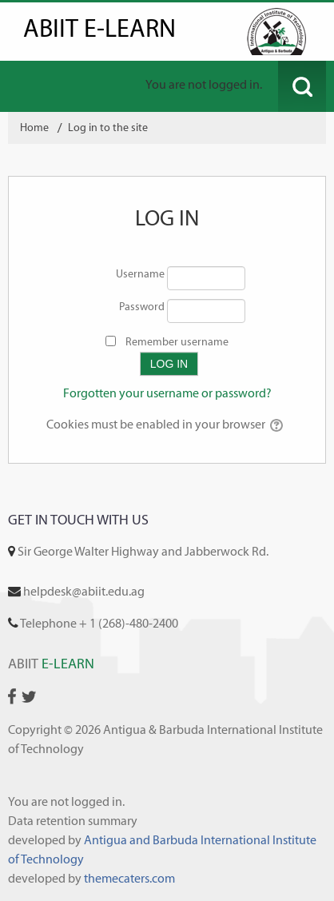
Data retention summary (72, 820)
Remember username (177, 342)
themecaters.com (129, 878)
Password (142, 306)
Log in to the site (108, 127)
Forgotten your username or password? (167, 393)
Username (140, 274)
